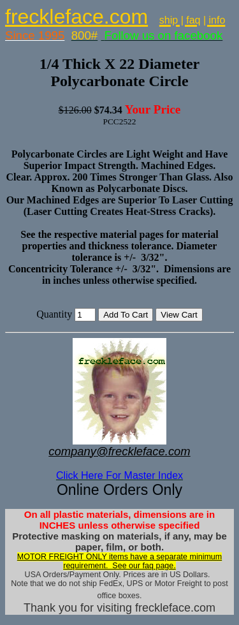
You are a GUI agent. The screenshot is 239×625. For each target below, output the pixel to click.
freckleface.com (76, 16)
